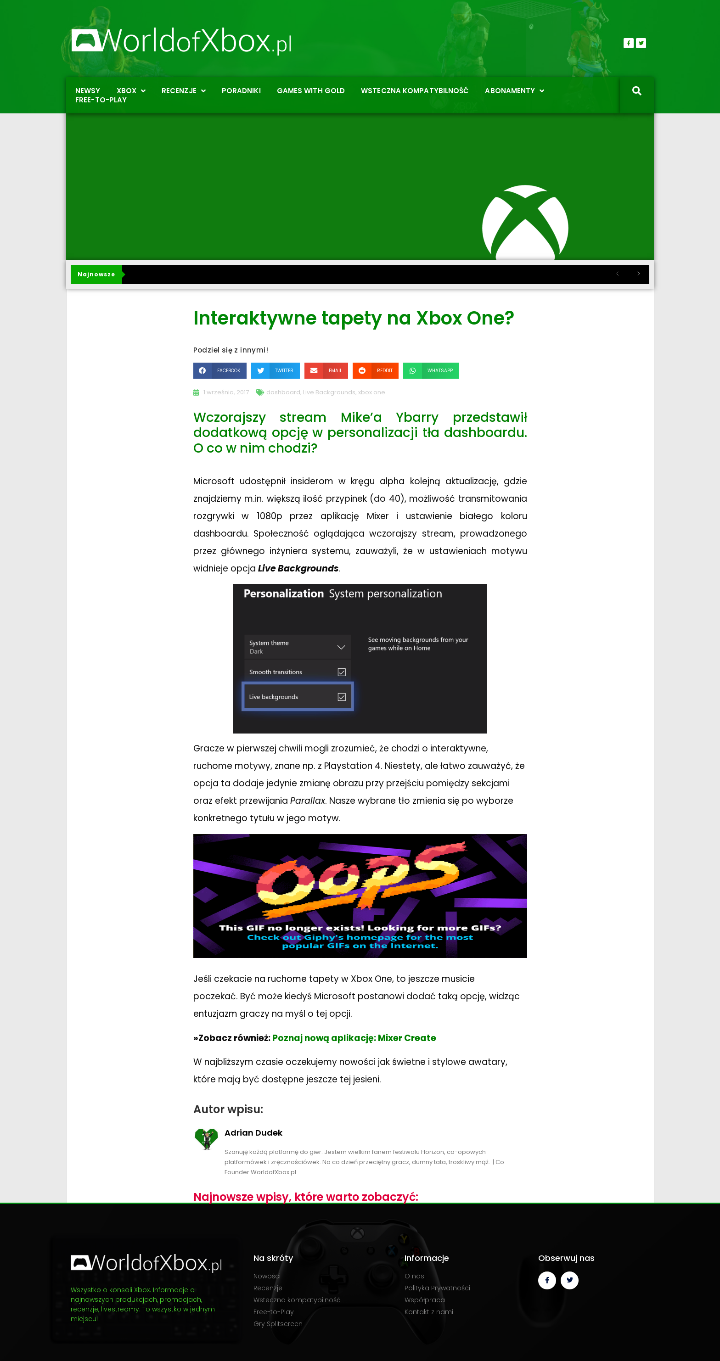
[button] (220, 371)
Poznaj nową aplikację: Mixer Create (354, 1038)
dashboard (283, 392)
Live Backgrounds (329, 392)
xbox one (371, 392)
